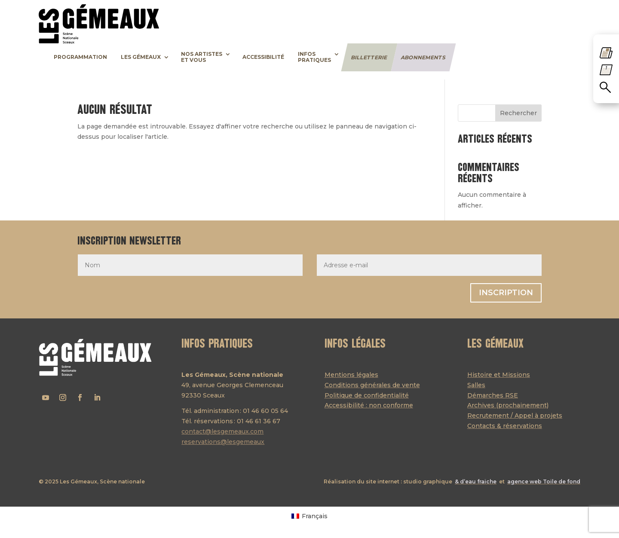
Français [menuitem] (315, 516)
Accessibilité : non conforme (369, 405)
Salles (476, 385)
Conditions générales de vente (372, 385)
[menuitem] (309, 515)
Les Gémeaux (141, 57)
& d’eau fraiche (475, 481)
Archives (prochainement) (508, 405)
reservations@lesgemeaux (222, 442)
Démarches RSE (492, 395)
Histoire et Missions (498, 375)
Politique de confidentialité (367, 395)
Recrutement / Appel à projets (514, 415)
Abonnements (423, 57)
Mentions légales (351, 375)
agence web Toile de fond (543, 481)
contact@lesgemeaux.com (222, 431)
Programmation (80, 57)
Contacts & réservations (504, 426)
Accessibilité (263, 57)
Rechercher (518, 113)
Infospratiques (314, 57)
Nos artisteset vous (201, 57)
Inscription (506, 292)
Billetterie (369, 57)
